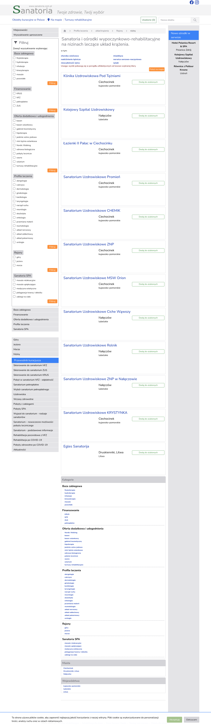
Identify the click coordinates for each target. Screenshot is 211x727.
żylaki (116, 62)
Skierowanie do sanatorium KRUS (31, 375)
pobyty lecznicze (24, 153)
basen (19, 120)
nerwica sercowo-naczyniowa (127, 59)
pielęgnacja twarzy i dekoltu (29, 292)
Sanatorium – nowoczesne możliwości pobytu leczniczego (33, 423)
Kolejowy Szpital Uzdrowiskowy (88, 109)
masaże (20, 74)
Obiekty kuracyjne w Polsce (28, 20)
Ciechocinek (68, 668)
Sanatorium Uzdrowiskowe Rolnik (90, 345)
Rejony (119, 30)
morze (19, 265)
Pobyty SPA (19, 408)
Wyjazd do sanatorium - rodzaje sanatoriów (30, 415)
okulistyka (21, 213)
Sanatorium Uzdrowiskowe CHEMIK (91, 210)
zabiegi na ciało (24, 296)
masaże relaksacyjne (26, 280)
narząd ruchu (22, 205)
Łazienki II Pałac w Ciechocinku (87, 143)
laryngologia (22, 201)
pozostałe (21, 78)
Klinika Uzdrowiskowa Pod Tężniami (91, 76)
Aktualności (19, 449)
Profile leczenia (21, 324)
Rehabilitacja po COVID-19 (27, 440)
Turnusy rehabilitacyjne (78, 20)
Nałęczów (67, 674)
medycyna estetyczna (26, 288)
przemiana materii (25, 221)
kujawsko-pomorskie (71, 686)
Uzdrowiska (19, 394)
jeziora (20, 261)
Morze (16, 349)
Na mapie (54, 20)
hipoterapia (22, 133)
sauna (19, 157)
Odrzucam (191, 719)
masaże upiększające (26, 284)
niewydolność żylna (70, 62)
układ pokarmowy (25, 238)
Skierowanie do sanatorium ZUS (30, 370)
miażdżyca (118, 55)
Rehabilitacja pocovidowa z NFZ (30, 435)
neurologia (21, 209)
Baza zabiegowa (22, 309)
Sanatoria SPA (21, 329)
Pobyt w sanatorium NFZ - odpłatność (33, 379)
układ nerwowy (24, 230)
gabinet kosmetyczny (26, 129)
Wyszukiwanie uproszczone (27, 34)
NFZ (18, 97)
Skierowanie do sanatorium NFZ (30, 365)
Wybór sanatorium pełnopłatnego (31, 389)
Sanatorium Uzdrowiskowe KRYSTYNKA (95, 412)
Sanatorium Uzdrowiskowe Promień (91, 177)
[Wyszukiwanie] (195, 20)
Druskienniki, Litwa (71, 671)
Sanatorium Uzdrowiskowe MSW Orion (94, 278)
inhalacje (21, 66)
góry (19, 257)
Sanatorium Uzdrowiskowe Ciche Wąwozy (97, 311)
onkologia (21, 217)
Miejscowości (20, 30)
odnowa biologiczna (26, 149)
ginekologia (22, 193)
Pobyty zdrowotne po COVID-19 (30, 444)
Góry (16, 339)
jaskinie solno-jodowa (27, 137)
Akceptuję (174, 719)
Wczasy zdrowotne (23, 399)
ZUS (19, 105)
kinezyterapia (23, 70)
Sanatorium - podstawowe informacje (33, 430)
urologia (20, 242)
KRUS (19, 93)
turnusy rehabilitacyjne (27, 165)
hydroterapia (22, 62)
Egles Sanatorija (76, 446)
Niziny (16, 354)
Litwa (65, 692)
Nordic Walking (24, 145)
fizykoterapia (22, 58)
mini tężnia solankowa (27, 141)
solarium (20, 161)
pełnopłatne (22, 101)
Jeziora (17, 344)
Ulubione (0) (148, 20)
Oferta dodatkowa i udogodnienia (31, 319)
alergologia (22, 180)
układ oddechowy (25, 234)
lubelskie (67, 689)
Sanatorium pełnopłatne (26, 384)
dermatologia (23, 189)
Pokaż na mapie (157, 69)
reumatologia (23, 225)
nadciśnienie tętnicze (71, 59)
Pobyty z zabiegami (23, 404)
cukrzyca (20, 184)
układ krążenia (102, 30)
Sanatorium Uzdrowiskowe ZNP (88, 244)
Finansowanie (20, 314)
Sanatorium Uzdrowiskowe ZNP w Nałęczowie (100, 379)
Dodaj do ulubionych (148, 82)
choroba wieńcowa (70, 55)
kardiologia (22, 197)
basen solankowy (25, 124)
